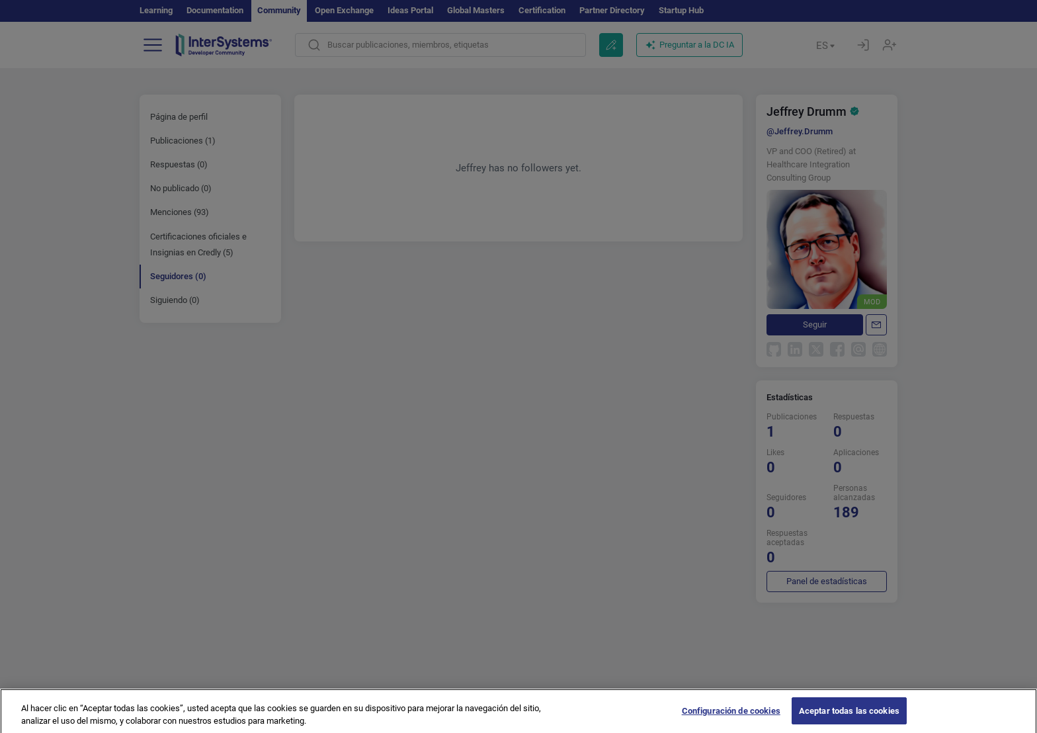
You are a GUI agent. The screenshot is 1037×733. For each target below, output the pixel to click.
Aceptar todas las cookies (849, 717)
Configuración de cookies (731, 717)
